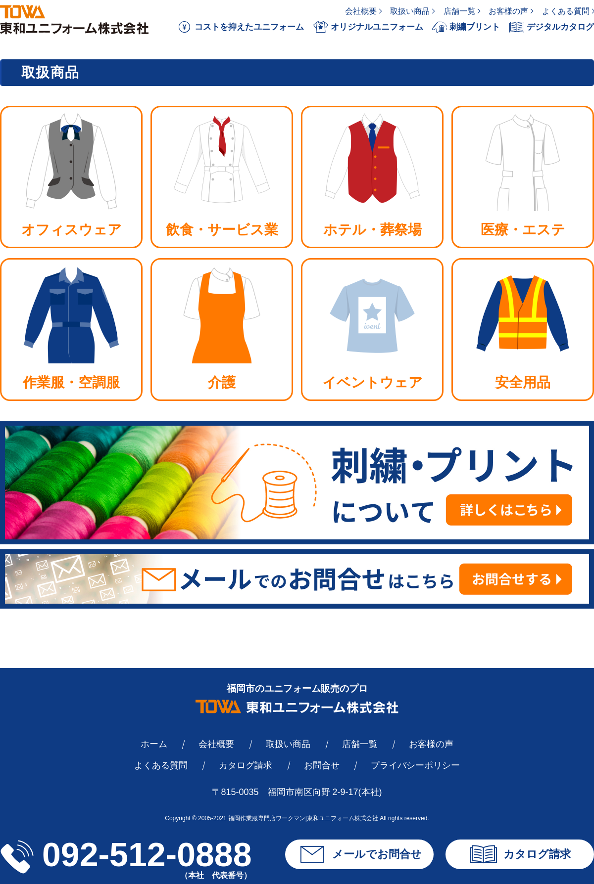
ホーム (154, 744)
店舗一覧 (459, 11)
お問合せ (322, 765)
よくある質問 (566, 11)
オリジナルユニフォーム (368, 27)
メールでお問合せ (359, 854)
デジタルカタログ (551, 27)
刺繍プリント (466, 27)
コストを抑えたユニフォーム (240, 27)
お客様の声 (508, 11)
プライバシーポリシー (415, 765)
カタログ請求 (245, 765)
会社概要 (361, 11)
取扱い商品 (410, 11)
